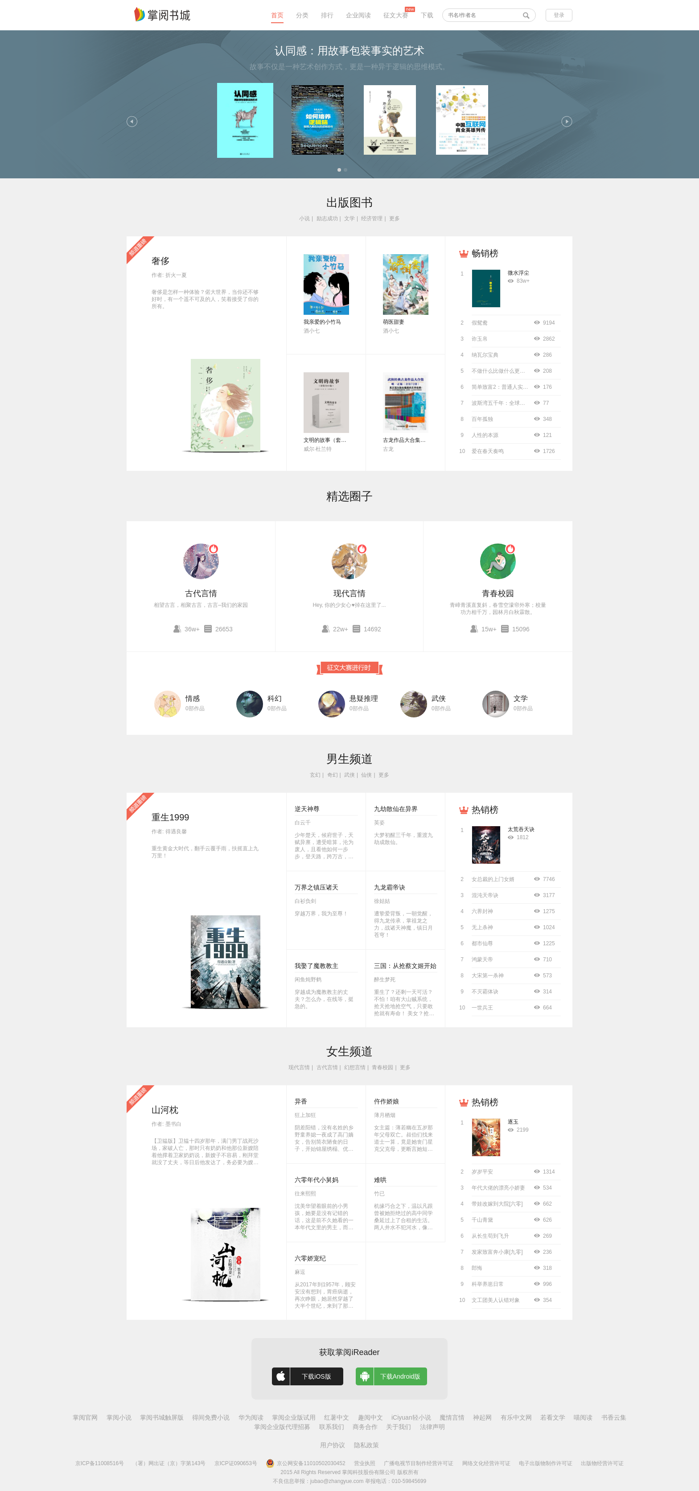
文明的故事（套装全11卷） (336, 440)
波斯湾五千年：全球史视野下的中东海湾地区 (525, 403)
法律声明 (432, 1426)
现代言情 (349, 593)
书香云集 (613, 1417)
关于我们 (398, 1426)
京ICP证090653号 (235, 1463)
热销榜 (485, 810)
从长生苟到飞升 (490, 1236)
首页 (277, 15)
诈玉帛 (480, 339)
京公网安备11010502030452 (305, 1463)
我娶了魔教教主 (316, 965)
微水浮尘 (518, 273)
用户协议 (332, 1445)
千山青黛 (482, 1220)
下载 (427, 15)
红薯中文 (336, 1417)
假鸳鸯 (480, 323)
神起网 (482, 1417)
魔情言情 (452, 1417)
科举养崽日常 (488, 1284)
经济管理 (371, 218)
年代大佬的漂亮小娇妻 (498, 1188)
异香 (301, 1101)
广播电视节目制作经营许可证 (418, 1463)
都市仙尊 (482, 943)
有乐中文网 (516, 1417)
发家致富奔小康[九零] (497, 1252)
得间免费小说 (211, 1417)
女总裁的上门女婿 (493, 879)
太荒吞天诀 (521, 829)
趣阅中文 (370, 1417)
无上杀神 (482, 927)
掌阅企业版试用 (294, 1417)
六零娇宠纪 (310, 1258)
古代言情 (201, 593)
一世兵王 (482, 1008)
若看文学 (552, 1417)
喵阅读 (583, 1417)
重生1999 (170, 817)
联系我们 (331, 1426)
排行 (327, 15)
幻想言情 (355, 1067)
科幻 (274, 698)
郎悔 (477, 1268)
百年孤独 (482, 419)
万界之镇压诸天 (316, 887)
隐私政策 (366, 1445)
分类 (302, 15)
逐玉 (513, 1122)
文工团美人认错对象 (496, 1300)
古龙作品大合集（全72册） (415, 440)
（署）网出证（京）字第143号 (169, 1463)
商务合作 (365, 1426)
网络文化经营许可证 (486, 1463)
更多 (394, 218)
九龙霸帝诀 (389, 887)
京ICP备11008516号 (99, 1463)
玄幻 (315, 775)
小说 (304, 218)
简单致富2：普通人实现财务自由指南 (516, 387)
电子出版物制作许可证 (545, 1463)
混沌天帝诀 (485, 895)
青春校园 (498, 593)
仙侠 (366, 775)
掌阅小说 (119, 1417)
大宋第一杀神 (488, 975)
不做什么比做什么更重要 (501, 371)
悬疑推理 (364, 698)
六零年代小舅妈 (316, 1179)
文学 (349, 218)
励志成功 (327, 218)
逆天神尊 (307, 808)
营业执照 (364, 1463)
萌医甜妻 (393, 322)
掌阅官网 (85, 1417)
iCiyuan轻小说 (411, 1417)
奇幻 (332, 775)
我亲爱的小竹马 (322, 322)
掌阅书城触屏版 (162, 1417)
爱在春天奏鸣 (488, 451)
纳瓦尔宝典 (485, 355)
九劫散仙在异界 (396, 808)
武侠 (439, 698)
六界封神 (482, 911)
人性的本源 (485, 435)
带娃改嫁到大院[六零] (497, 1204)
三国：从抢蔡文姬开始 (405, 965)
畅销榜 (485, 253)
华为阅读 (250, 1417)
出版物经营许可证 (602, 1463)
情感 (192, 698)
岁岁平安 (482, 1172)
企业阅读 (358, 15)
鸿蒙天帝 (482, 959)
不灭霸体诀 (485, 992)
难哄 (380, 1179)
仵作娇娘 (386, 1101)
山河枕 (165, 1110)
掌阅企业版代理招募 (282, 1426)
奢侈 (160, 261)
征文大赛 (395, 15)
